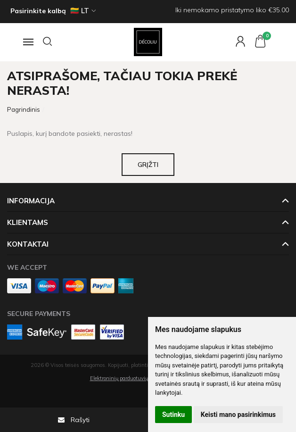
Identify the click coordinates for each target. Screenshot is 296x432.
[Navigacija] (27, 42)
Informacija (31, 200)
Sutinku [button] (173, 414)
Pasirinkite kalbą (38, 11)
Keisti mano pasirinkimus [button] (238, 414)
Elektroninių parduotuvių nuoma (128, 378)
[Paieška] (48, 42)
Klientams (27, 222)
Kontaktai (28, 244)
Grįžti (148, 164)
